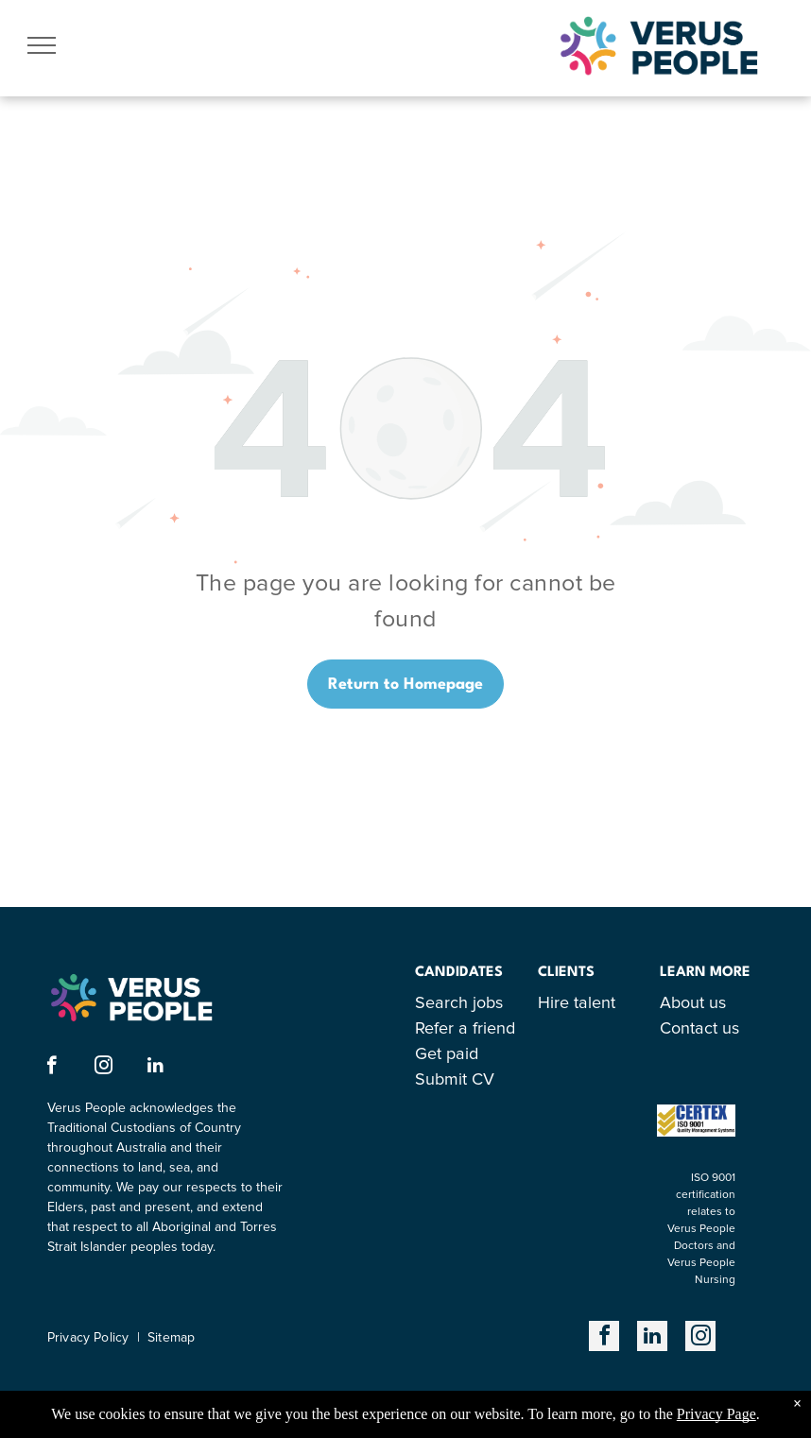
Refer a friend (465, 1028)
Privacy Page (716, 1414)
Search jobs (459, 1003)
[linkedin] (155, 1068)
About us (693, 1003)
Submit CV (454, 1079)
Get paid (446, 1054)
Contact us (699, 1028)
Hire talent (576, 1003)
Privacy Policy (88, 1337)
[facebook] (51, 1068)
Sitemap (171, 1337)
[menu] (41, 45)
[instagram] (103, 1068)
